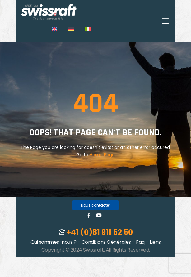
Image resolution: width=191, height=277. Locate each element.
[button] (95, 205)
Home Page (102, 155)
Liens (155, 242)
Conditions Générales (106, 242)
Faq (140, 242)
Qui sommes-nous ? (53, 242)
